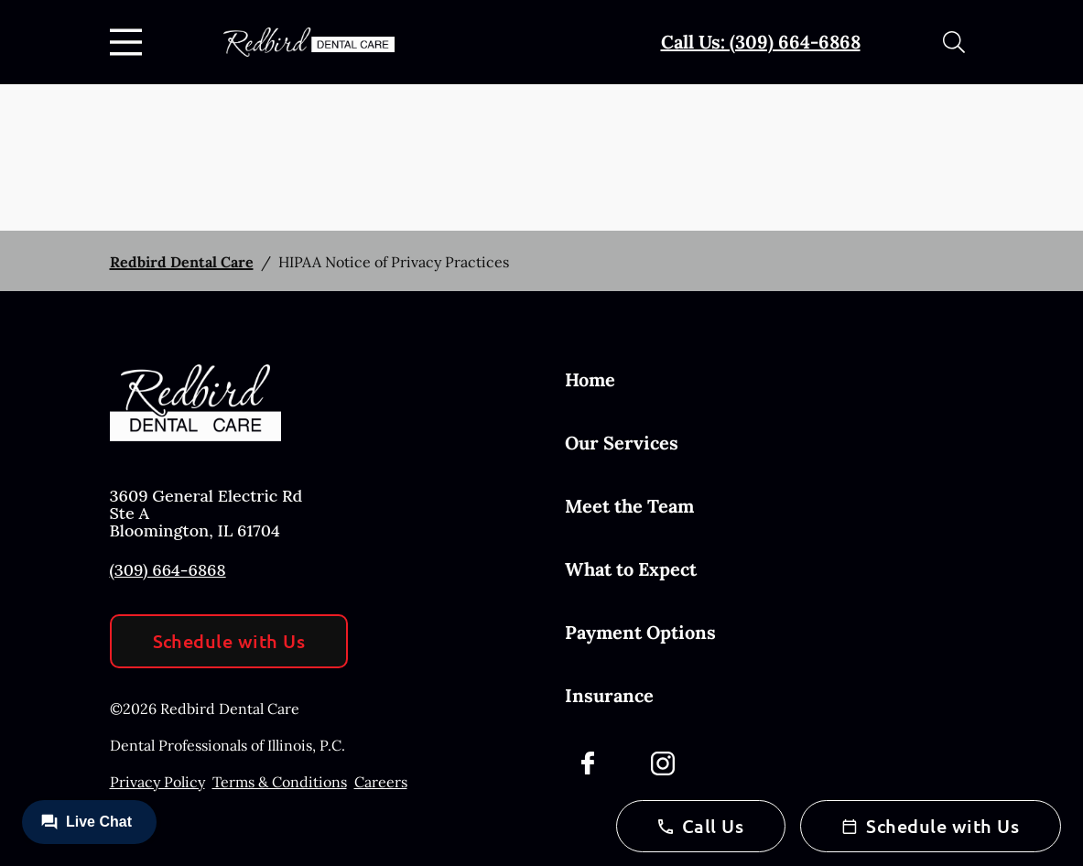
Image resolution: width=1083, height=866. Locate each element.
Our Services (621, 442)
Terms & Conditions (279, 782)
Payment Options (640, 632)
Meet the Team (629, 505)
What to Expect (631, 568)
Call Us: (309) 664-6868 (761, 41)
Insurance (609, 695)
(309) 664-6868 (168, 569)
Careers (380, 782)
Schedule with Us (229, 641)
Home (590, 379)
